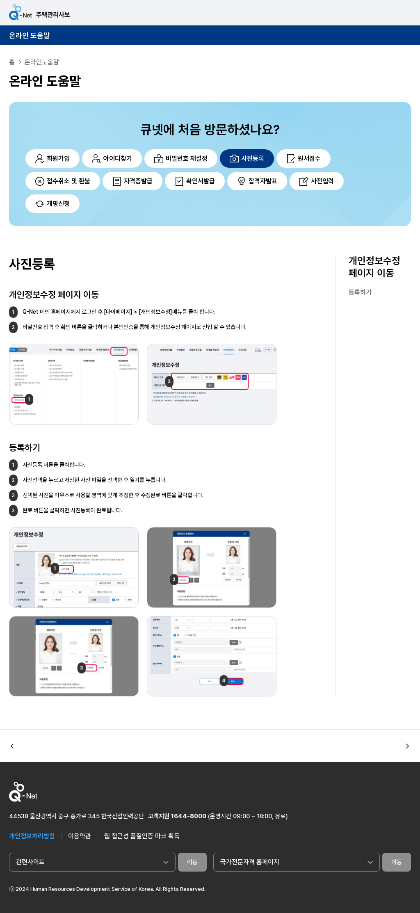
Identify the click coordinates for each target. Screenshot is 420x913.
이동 (192, 862)
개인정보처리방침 (32, 836)
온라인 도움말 (29, 35)
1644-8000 (188, 816)
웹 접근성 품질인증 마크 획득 (142, 836)
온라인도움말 (42, 62)
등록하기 (360, 292)
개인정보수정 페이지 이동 (374, 267)
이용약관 (79, 836)
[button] (408, 746)
